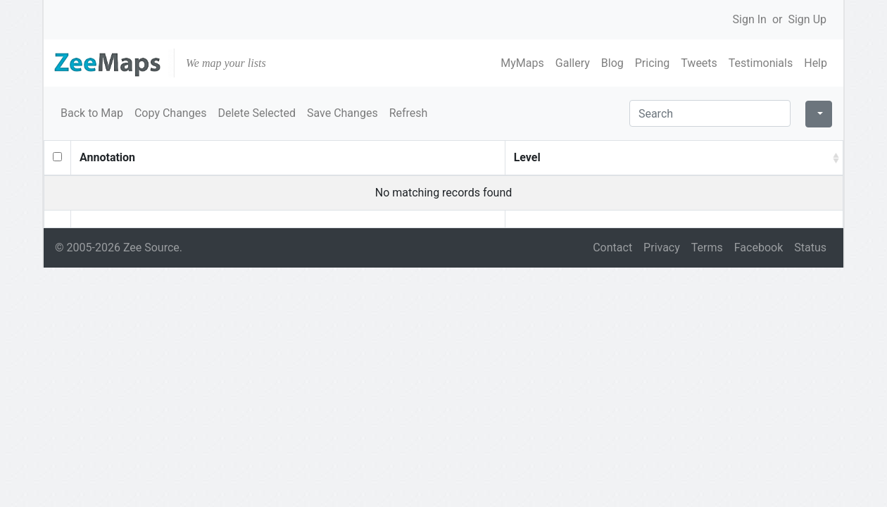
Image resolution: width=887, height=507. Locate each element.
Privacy (661, 247)
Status (810, 247)
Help (815, 63)
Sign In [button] (750, 19)
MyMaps (522, 63)
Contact (612, 247)
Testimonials (761, 63)
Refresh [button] (408, 113)
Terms (707, 247)
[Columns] (818, 114)
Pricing (652, 63)
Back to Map (92, 113)
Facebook (758, 247)
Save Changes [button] (342, 113)
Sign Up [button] (807, 19)
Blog (612, 63)
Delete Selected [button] (257, 113)
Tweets (699, 63)
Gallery (572, 63)
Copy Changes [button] (170, 113)
